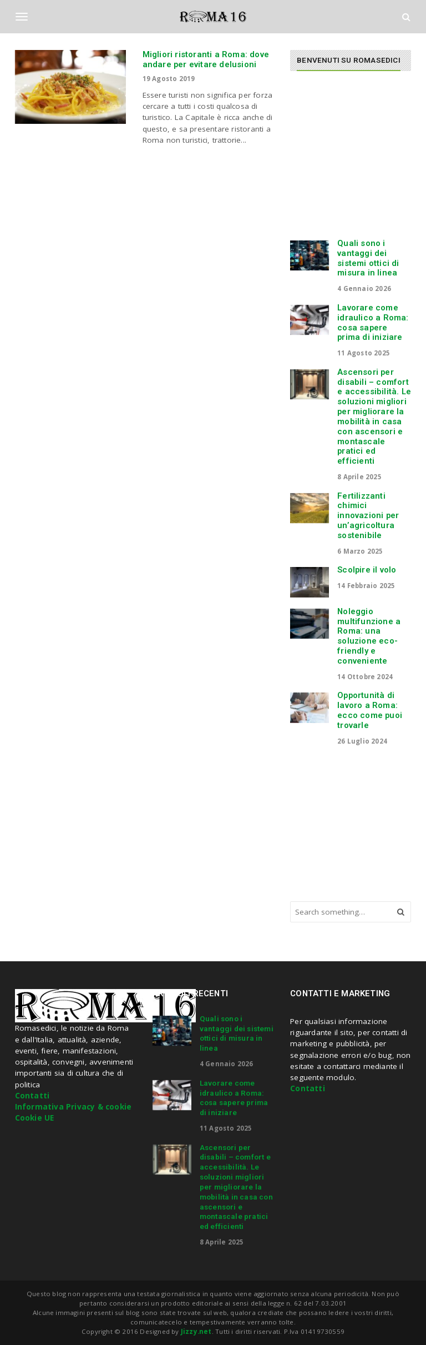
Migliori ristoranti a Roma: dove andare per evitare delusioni (206, 59)
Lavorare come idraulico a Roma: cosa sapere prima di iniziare (372, 322)
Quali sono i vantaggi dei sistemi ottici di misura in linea (368, 258)
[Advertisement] (357, 159)
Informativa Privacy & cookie (73, 1107)
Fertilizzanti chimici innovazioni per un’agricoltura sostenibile (368, 515)
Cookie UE (34, 1118)
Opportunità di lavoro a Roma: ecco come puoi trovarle (369, 710)
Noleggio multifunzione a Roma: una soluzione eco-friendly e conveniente (368, 636)
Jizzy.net (196, 1331)
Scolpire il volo (366, 570)
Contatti (32, 1096)
